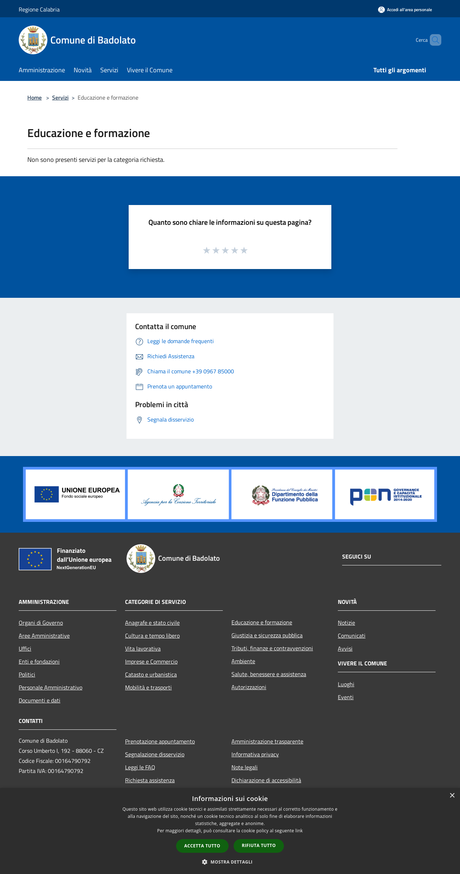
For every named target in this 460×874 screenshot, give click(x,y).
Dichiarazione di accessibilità (266, 780)
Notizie (346, 622)
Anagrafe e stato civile (152, 622)
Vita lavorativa (143, 648)
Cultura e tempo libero (152, 635)
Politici (27, 674)
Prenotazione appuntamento (160, 741)
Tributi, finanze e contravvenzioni (272, 648)
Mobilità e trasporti (148, 687)
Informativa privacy (255, 754)
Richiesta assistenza (150, 780)
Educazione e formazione (261, 622)
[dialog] (230, 831)
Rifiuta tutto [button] (259, 845)
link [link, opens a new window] (299, 831)
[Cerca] (432, 40)
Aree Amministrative (44, 635)
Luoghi (346, 684)
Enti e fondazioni (39, 661)
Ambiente (243, 661)
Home (34, 97)
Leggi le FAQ (140, 767)
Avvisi (345, 648)
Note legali (244, 767)
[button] (230, 861)
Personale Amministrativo (50, 687)
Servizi (60, 97)
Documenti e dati (39, 700)
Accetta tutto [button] (202, 846)
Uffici (25, 648)
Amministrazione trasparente (267, 741)
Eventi (346, 697)
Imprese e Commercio (151, 661)
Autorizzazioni (248, 687)
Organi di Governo (41, 622)
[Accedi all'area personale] (405, 9)
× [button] (452, 795)
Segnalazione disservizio (154, 754)
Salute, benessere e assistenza (268, 674)
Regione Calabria (39, 9)
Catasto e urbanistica (151, 674)
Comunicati (351, 635)
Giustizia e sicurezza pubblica (267, 635)
